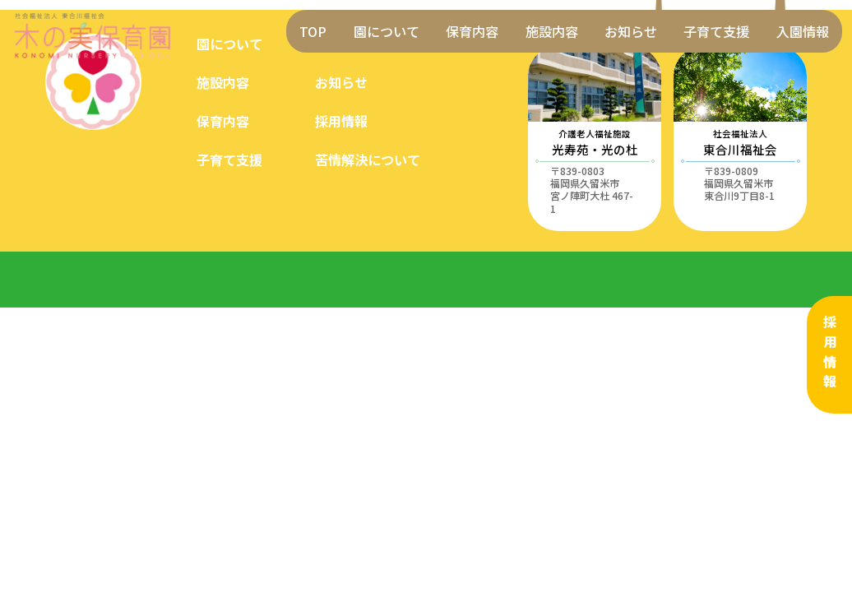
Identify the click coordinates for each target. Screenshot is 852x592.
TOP (312, 31)
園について (386, 31)
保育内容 (472, 31)
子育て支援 (716, 31)
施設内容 (552, 31)
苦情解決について (367, 159)
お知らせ (630, 31)
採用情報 (830, 354)
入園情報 (802, 31)
